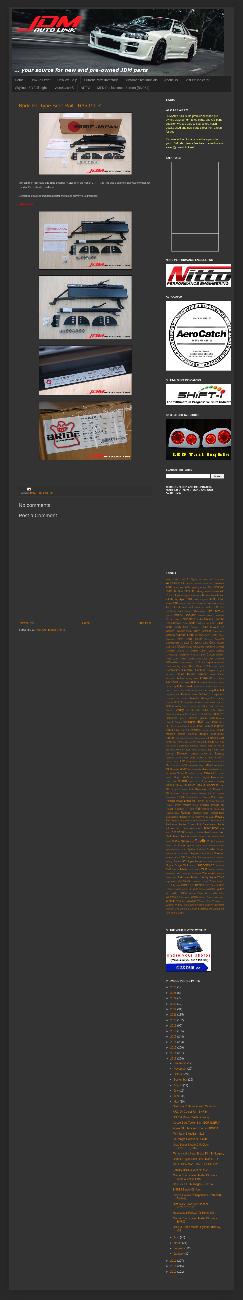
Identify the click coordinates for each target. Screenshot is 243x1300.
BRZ (212, 623)
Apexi (182, 599)
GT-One (208, 714)
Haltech (182, 718)
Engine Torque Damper (191, 674)
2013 (173, 1058)
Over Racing (181, 793)
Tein (178, 873)
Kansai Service (208, 745)
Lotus (168, 761)
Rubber (193, 828)
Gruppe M (182, 714)
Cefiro (189, 638)
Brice (185, 623)
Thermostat (208, 873)
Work (193, 904)
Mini (190, 769)
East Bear (195, 666)
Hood (215, 722)
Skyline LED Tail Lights (31, 88)
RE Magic (209, 817)
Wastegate (172, 897)
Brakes (208, 619)
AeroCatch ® (64, 88)
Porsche (170, 800)
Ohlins (170, 785)
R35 (39, 492)
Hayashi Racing (174, 722)
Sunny (169, 861)
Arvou (169, 603)
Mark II (211, 761)
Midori (176, 769)
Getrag (170, 706)
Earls (184, 666)
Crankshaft (172, 654)
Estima (180, 678)
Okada (191, 789)
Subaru (202, 857)
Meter (209, 765)
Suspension (205, 865)
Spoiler (211, 849)
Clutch (181, 646)
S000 (168, 832)
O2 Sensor (209, 781)
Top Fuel (170, 881)
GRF (197, 710)
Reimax (189, 820)
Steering (219, 853)
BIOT (202, 611)
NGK (174, 781)
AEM (175, 587)
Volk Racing (179, 893)
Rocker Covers (187, 824)
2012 (173, 1260)
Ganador (194, 698)
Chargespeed (172, 642)
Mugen (177, 777)
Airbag (200, 591)
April (177, 1237)
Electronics (173, 670)
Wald (222, 893)
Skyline (201, 840)
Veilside (211, 889)
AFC (181, 587)
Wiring (178, 904)
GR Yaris (219, 706)
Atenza (182, 603)
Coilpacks (198, 646)
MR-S (214, 773)
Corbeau (170, 650)
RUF (200, 828)
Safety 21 (191, 832)
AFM (187, 587)
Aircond (208, 591)
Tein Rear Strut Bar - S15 (188, 1133)
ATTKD (207, 603)
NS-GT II (192, 781)
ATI (189, 603)
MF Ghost (219, 765)
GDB (200, 702)
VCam (202, 889)
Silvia (185, 841)
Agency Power (199, 587)
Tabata (183, 869)
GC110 (193, 702)
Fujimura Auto (173, 694)
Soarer (181, 845)
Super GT (180, 861)
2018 (173, 1031)
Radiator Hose (200, 813)
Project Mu (217, 804)
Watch (194, 897)
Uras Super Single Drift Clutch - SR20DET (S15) (192, 1146)
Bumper (195, 627)
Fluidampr (198, 686)
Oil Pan (220, 785)
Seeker (193, 836)
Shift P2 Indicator (197, 80)
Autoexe (199, 607)
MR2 (222, 773)
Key (188, 749)
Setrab (215, 836)
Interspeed (181, 738)
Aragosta (203, 599)
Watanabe (184, 897)
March (178, 1243)
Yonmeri (170, 908)
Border (169, 619)
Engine (211, 670)
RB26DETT (184, 817)
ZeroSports (218, 908)
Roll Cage (203, 824)
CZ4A (176, 658)
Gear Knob (209, 702)
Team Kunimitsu (216, 869)
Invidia (191, 738)
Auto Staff (187, 607)
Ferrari (221, 682)
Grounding (171, 714)
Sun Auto (211, 857)
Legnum (170, 757)
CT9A (202, 654)
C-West (214, 627)
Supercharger (194, 861)
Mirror (205, 769)
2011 (173, 1266)
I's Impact (176, 726)
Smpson (220, 841)
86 (200, 579)
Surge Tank (182, 865)
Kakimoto (182, 745)
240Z (168, 579)
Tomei (194, 877)
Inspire (205, 730)
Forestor (208, 686)
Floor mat (186, 686)
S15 (174, 832)
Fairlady (172, 682)
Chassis (196, 642)
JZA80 (192, 741)
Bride (32, 492)
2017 (173, 1036)
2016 (173, 1042)
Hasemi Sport (207, 718)
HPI (168, 726)
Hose (221, 722)
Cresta (182, 654)
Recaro (219, 816)
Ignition (192, 726)
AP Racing (172, 599)
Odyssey (220, 781)
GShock (192, 714)
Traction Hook (200, 881)
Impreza (219, 726)
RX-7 (207, 828)
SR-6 (168, 853)
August (178, 1085)
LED (211, 753)
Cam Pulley (193, 631)
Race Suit (219, 809)
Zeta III (169, 912)
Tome (186, 877)
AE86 (169, 587)
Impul (169, 730)
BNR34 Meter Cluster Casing (191, 1117)
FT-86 (174, 690)
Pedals (181, 797)
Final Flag (171, 686)
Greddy (179, 710)
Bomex (201, 615)
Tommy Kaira (207, 877)
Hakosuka (171, 718)
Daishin (191, 658)
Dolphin (210, 662)
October (179, 1074)
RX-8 (215, 828)
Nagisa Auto (209, 777)
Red (168, 820)
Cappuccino (218, 631)
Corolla (180, 650)
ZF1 (176, 912)
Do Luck (199, 662)
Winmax (170, 904)
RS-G (179, 828)
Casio (221, 635)
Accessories (175, 583)
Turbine (199, 885)
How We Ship (67, 80)
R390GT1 (207, 809)
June (177, 1096)
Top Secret (184, 881)
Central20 (219, 639)
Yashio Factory (205, 904)
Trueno (176, 885)
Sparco (190, 845)
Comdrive (210, 646)
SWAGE (220, 865)
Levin (178, 757)
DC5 (204, 658)
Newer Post (27, 623)
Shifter (176, 841)
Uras (221, 885)
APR (196, 599)
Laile (222, 749)
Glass (193, 706)
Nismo (182, 781)
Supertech (219, 861)
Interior (170, 737)
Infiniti (177, 730)
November (180, 1068)
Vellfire (220, 889)
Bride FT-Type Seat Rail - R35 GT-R (60, 106)
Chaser (185, 642)
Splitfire (201, 849)
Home (19, 80)
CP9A (203, 650)
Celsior (208, 639)
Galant (184, 698)
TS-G (191, 885)
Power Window (182, 804)
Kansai (194, 745)
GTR (222, 714)
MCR (184, 765)
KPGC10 (202, 749)
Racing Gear (172, 813)
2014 (173, 1053)
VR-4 (208, 893)
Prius (195, 805)
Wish (186, 904)
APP (190, 599)
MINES (184, 769)
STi (183, 857)
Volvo (200, 893)
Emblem (187, 670)
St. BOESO (183, 853)
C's (222, 627)
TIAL (174, 877)
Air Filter (189, 591)
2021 (173, 1014)
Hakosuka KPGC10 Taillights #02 (193, 1212)
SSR (174, 853)
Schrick (214, 832)
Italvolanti (200, 738)
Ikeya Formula (205, 726)
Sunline (220, 857)
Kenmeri (180, 749)
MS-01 (169, 777)
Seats (175, 836)
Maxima (220, 761)
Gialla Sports (182, 706)
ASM (175, 603)
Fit (177, 686)
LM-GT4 (219, 757)
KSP (210, 749)
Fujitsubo (186, 694)
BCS (222, 607)
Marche (203, 761)
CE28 (180, 639)
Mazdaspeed (173, 765)
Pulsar (169, 808)
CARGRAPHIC (202, 635)
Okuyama (200, 789)
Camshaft (206, 631)
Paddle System (216, 793)
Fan (181, 682)
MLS (222, 769)
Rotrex (213, 824)
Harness (192, 718)
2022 (173, 1009)
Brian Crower (173, 623)
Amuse (220, 595)
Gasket (178, 702)
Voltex (192, 893)
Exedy (189, 678)
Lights (200, 757)
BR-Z (192, 619)
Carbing (170, 635)
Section (184, 836)
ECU (207, 666)
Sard (207, 832)
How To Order (40, 80)
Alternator (196, 595)
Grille (212, 710)
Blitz (209, 611)
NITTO (86, 88)
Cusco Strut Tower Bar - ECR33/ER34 (196, 1122)
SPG (183, 849)
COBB (189, 646)
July (176, 1090)
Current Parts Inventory (101, 80)
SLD (212, 841)
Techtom (170, 873)
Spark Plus (201, 845)
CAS (214, 635)
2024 (173, 998)
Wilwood (191, 900)
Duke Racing (173, 666)
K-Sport (209, 741)
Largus (194, 753)
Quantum (179, 809)
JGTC (169, 741)
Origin (216, 789)
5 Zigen (192, 579)
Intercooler (217, 734)
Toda (180, 877)
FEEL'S (194, 682)
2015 (173, 1047)
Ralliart (214, 812)
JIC (174, 741)
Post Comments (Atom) (50, 629)
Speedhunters (173, 849)
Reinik (207, 820)
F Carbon (219, 678)
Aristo (221, 599)
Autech (220, 603)
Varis (195, 889)
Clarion (220, 642)
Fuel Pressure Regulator (189, 690)
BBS (215, 607)
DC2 (199, 658)
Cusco (211, 654)
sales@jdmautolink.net (180, 147)
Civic (212, 642)
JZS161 (200, 741)
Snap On (171, 845)
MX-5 (186, 777)
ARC (212, 599)
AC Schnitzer (217, 579)
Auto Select (173, 607)
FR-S (215, 686)
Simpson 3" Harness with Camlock (194, 1106)
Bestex (187, 611)
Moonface (190, 773)
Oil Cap (179, 785)
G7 (177, 698)
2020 (173, 1020)
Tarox (197, 869)
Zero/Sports (206, 908)
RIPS (174, 824)
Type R (214, 885)
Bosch (178, 619)
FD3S (186, 682)
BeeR (180, 611)
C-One (204, 627)
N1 (199, 777)
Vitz (168, 893)
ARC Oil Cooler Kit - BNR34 (190, 1111)
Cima (205, 642)
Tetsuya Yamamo (192, 873)
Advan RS (207, 583)
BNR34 (178, 615)
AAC (205, 579)
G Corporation (217, 694)
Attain (200, 603)
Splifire (191, 849)
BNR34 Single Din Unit (187, 1189)
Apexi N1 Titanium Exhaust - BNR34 (195, 1128)
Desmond (219, 658)
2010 (173, 1271)
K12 (222, 741)
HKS (200, 722)
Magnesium (192, 761)
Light (192, 757)
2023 (173, 1003)
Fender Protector (208, 682)
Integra (203, 734)
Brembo (219, 619)
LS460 (176, 761)
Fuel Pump (208, 690)
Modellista (171, 773)
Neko (168, 781)
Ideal (184, 726)
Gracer (169, 710)
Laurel (203, 753)
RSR (186, 828)
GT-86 (200, 714)
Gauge (186, 702)
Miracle (197, 769)
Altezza (206, 595)
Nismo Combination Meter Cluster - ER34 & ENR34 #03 (195, 1177)
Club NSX (171, 646)
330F (175, 579)
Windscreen (218, 901)
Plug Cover (217, 797)
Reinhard (197, 820)
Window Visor (204, 901)
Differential (172, 662)
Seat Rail (48, 492)
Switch (175, 869)
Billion (196, 611)
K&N (217, 741)
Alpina (187, 595)
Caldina (170, 631)
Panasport (171, 797)
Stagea (194, 853)
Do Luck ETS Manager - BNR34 (193, 1184)
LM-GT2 (209, 757)
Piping (189, 797)
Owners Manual (197, 793)
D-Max (183, 658)
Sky (192, 841)
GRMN (221, 710)
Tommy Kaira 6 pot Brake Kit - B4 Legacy (198, 1153)
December (180, 1063)
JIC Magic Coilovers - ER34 (190, 1139)
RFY (222, 820)
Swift (168, 869)
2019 (173, 1025)
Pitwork (206, 797)
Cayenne (170, 639)
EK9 (222, 666)
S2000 (181, 832)
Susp (192, 865)
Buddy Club (181, 627)
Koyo (194, 749)
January (179, 1253)
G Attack (204, 694)
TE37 (204, 869)
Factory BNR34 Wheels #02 (190, 1170)
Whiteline (181, 901)
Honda (208, 722)
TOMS (220, 877)
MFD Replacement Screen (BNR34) (123, 88)
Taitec (191, 869)
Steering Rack (173, 857)
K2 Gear (170, 745)
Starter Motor (206, 853)
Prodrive (204, 804)
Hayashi (220, 718)
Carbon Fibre (185, 635)
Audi (214, 603)
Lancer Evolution (177, 753)
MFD (169, 769)
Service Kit (204, 836)
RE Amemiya (197, 817)
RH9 (168, 824)
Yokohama (219, 904)
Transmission (216, 881)
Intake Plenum (187, 733)
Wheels (170, 901)
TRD (169, 885)
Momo (180, 773)
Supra (169, 865)
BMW (217, 611)
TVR (207, 885)
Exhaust (206, 678)
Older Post (144, 623)
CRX (189, 654)
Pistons (197, 797)
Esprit (221, 674)
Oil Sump (182, 789)
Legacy (219, 753)
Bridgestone (203, 623)
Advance (219, 583)
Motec (200, 773)
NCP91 (220, 777)
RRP (173, 828)
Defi (211, 658)
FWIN (195, 694)
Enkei (213, 674)
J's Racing (212, 737)
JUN (185, 741)
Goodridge (202, 706)
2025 (173, 992)
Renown (215, 820)
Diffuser (182, 662)
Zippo (181, 912)
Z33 (177, 908)
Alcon (216, 591)
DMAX (190, 662)
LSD (182, 761)
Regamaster (178, 820)
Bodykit (190, 615)
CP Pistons (192, 650)
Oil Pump (171, 789)
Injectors (195, 729)
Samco (200, 832)
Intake (213, 730)
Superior (208, 861)
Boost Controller (215, 615)
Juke (180, 741)
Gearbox (220, 702)
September (181, 1079)
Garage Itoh (208, 698)
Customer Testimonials (141, 80)
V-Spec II (186, 889)
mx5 (192, 777)
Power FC (202, 800)
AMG (213, 595)
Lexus (185, 757)
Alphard (179, 595)
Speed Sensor (216, 845)
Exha (196, 678)
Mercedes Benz (196, 765)
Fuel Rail (219, 690)
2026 (173, 987)
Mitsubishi (214, 769)
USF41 (169, 889)
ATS (194, 603)
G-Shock (170, 698)
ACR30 (189, 583)
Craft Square (216, 650)
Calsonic (180, 631)
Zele (182, 908)
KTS (216, 749)
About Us (171, 80)
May (177, 1101)
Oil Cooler (209, 785)
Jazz (221, 737)
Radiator (186, 812)
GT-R (216, 714)
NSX (200, 781)
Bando (207, 607)
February (180, 1248)
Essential (170, 678)
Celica (198, 638)
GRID (204, 710)
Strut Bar (191, 857)
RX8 (222, 828)
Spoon (220, 849)
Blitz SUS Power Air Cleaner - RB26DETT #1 (191, 1205)
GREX (189, 710)
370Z (182, 579)
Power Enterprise (186, 800)
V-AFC (177, 889)
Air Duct (178, 591)
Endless (200, 670)
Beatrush (171, 611)
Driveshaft (219, 662)
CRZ (195, 654)
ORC (209, 789)
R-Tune (190, 808)
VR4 (215, 893)
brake (200, 619)
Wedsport (219, 897)
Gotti (211, 706)
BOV (185, 619)
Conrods (220, 646)
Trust (184, 885)
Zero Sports (193, 908)
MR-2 (207, 773)
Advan (197, 583)
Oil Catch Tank (193, 785)
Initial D (186, 730)
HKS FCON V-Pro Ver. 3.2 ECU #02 (195, 1164)
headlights (189, 722)
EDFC (215, 666)
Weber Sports (206, 897)
